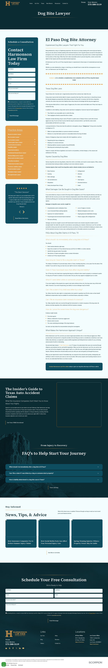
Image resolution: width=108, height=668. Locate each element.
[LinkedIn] (20, 641)
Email (10, 83)
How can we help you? (14, 93)
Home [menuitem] (31, 3)
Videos (42, 636)
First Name (11, 69)
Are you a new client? (13, 88)
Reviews (57, 632)
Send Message (14, 116)
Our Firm (42, 628)
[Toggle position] (100, 622)
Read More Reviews (21, 218)
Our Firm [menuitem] (37, 3)
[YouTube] (23, 641)
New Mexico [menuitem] (49, 3)
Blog (41, 632)
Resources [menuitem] (57, 3)
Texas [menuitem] (42, 3)
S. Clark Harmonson (64, 345)
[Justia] (27, 641)
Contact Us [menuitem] (65, 3)
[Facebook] (13, 641)
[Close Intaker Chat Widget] (103, 622)
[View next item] (23, 212)
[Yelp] (9, 641)
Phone (10, 78)
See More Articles (54, 545)
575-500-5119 (94, 4)
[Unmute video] (83, 622)
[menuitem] (14, 134)
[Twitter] (16, 641)
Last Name (11, 73)
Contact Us (57, 636)
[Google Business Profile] (6, 641)
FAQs (56, 628)
